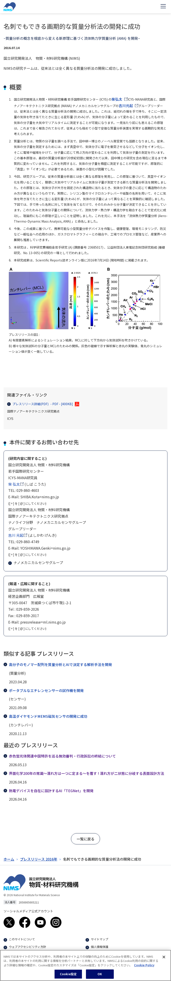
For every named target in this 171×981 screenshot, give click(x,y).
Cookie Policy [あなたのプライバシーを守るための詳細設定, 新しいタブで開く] (144, 967)
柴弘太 (117, 99)
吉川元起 (126, 105)
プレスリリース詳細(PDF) (40, 404)
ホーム (9, 859)
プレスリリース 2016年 (38, 859)
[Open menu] (163, 6)
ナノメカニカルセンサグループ (36, 562)
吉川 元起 (15, 535)
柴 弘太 (14, 484)
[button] (85, 838)
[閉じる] (164, 959)
